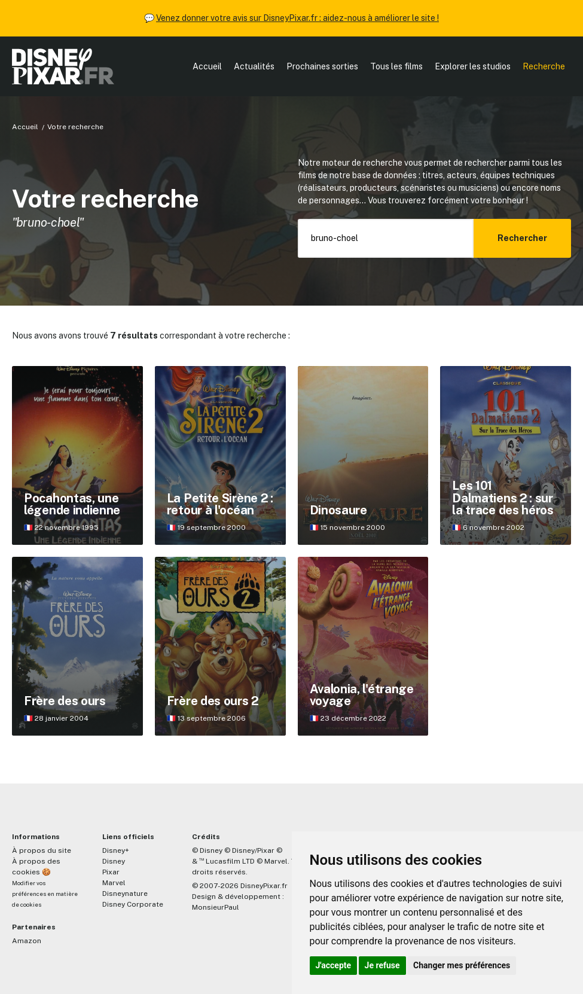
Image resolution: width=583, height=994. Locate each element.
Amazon (26, 941)
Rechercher (522, 238)
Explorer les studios (473, 66)
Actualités (254, 66)
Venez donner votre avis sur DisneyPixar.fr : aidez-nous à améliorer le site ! (297, 18)
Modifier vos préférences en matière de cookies (45, 894)
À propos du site (41, 850)
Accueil (207, 66)
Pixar (111, 872)
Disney (113, 861)
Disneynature (125, 893)
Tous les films (396, 66)
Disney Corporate (132, 904)
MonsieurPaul (215, 907)
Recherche (544, 66)
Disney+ (115, 850)
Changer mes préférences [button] (461, 965)
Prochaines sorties (322, 66)
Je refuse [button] (382, 965)
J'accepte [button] (334, 965)
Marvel (114, 883)
